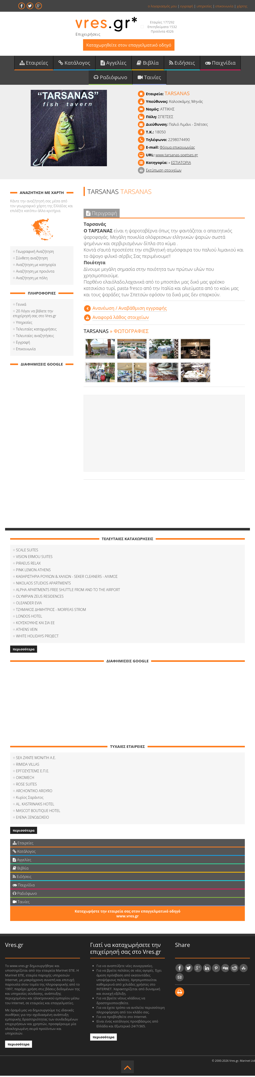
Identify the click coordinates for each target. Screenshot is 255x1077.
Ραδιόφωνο (110, 78)
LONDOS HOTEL (29, 617)
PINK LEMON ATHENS (33, 570)
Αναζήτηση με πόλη (31, 278)
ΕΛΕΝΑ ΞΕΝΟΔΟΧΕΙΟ (32, 818)
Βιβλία (147, 63)
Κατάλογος (74, 63)
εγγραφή (186, 6)
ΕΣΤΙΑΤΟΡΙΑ (181, 163)
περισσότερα (24, 650)
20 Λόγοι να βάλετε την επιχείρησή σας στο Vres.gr (34, 314)
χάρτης (242, 6)
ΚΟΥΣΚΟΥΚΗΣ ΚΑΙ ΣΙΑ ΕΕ (35, 623)
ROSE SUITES (26, 785)
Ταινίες (149, 78)
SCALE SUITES (27, 551)
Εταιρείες (34, 63)
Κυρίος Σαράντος (29, 798)
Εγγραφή (23, 343)
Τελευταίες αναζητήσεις (35, 336)
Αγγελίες (113, 63)
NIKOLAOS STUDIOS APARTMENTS (43, 584)
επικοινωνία (224, 6)
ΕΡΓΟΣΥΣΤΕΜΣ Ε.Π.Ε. (32, 772)
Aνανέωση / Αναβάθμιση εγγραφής (129, 309)
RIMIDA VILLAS (27, 765)
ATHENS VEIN (26, 630)
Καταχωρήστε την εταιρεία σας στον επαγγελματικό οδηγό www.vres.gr (127, 914)
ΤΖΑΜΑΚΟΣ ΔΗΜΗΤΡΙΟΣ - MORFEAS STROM (51, 610)
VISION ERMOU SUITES (34, 557)
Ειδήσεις (182, 63)
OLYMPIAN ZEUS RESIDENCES (39, 597)
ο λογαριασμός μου (162, 6)
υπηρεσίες (204, 6)
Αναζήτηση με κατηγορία (36, 265)
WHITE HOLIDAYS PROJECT (37, 637)
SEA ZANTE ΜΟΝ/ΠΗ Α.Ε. (36, 758)
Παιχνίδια (220, 63)
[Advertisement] (164, 434)
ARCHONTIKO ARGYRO (34, 791)
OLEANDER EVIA (29, 604)
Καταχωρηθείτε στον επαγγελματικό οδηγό (128, 45)
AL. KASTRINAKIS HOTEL (35, 805)
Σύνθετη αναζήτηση (32, 259)
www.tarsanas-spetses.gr (176, 155)
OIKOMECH (25, 778)
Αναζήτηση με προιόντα (35, 272)
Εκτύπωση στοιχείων (163, 171)
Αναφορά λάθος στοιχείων (120, 318)
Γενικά (21, 305)
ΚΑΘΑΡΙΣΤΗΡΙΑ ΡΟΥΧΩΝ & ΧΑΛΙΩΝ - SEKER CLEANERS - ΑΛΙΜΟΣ (67, 577)
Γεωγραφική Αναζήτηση (35, 252)
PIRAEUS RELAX (28, 564)
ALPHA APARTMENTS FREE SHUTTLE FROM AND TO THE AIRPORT (68, 590)
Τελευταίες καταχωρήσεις (36, 330)
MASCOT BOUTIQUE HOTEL (38, 811)
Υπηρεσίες (24, 323)
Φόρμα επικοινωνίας (177, 148)
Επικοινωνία (26, 349)
